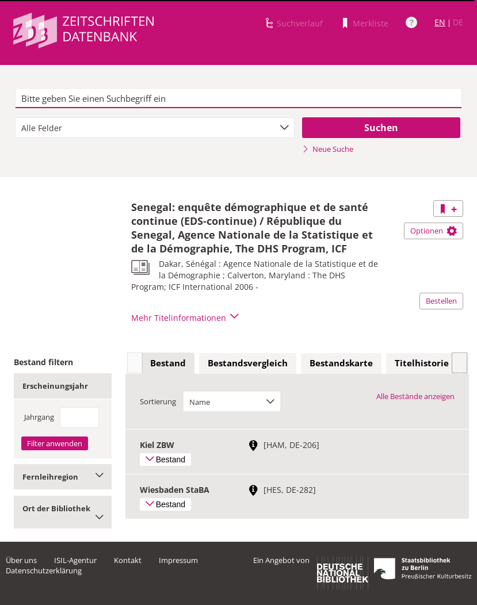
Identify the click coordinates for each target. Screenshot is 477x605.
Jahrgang (39, 417)
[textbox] (238, 98)
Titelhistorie (422, 363)
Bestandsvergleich (248, 363)
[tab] (168, 363)
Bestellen (441, 301)
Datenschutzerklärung (44, 570)
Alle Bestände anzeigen (415, 396)
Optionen (433, 230)
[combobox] (154, 127)
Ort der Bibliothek (62, 512)
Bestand (168, 363)
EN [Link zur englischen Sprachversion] (439, 22)
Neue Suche (327, 149)
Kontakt (128, 560)
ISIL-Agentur (75, 560)
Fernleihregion (62, 477)
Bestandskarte (341, 363)
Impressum (178, 560)
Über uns (21, 560)
